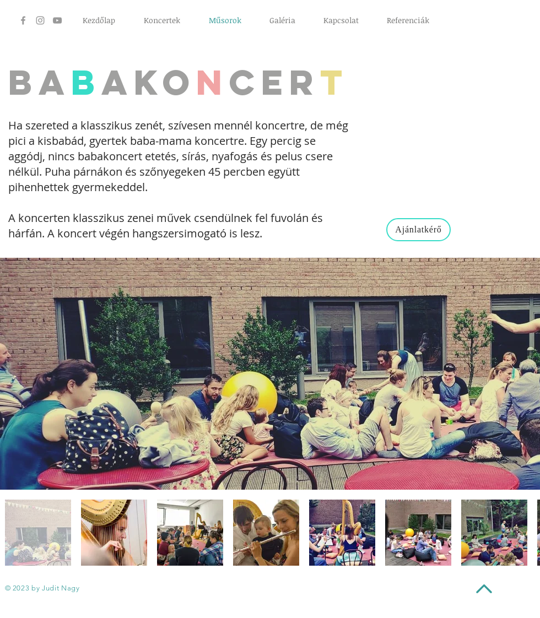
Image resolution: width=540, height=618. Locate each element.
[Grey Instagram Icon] (40, 20)
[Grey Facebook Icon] (23, 20)
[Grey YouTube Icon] (57, 20)
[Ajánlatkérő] (418, 229)
